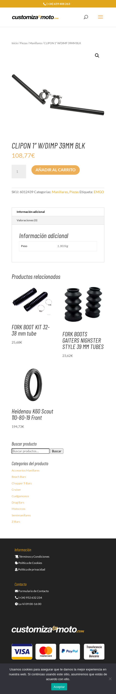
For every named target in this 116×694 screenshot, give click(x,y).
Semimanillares (21, 515)
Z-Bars (16, 521)
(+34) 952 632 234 (28, 597)
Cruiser (16, 489)
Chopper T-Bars (22, 483)
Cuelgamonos (20, 496)
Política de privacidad (30, 569)
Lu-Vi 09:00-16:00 (28, 604)
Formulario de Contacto (32, 591)
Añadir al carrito (56, 169)
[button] (97, 55)
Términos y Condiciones (32, 556)
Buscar (56, 451)
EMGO (99, 192)
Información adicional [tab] (31, 212)
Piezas (24, 43)
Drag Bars (18, 502)
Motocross (18, 509)
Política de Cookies (28, 563)
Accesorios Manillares (25, 470)
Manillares (35, 43)
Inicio (15, 43)
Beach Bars (19, 477)
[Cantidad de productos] (19, 171)
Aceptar (59, 687)
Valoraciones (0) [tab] (27, 220)
